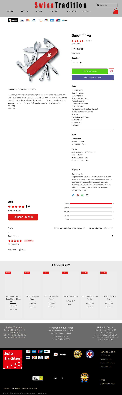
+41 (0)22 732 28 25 (16, 335)
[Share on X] (86, 195)
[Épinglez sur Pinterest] (77, 195)
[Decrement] (73, 62)
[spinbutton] (77, 62)
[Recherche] (106, 5)
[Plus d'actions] (112, 236)
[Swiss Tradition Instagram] (62, 378)
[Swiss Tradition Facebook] (66, 378)
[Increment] (80, 62)
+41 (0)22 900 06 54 (107, 335)
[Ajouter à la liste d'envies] (111, 71)
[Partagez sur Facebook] (73, 195)
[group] (61, 294)
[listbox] (86, 11)
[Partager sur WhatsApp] (82, 195)
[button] (86, 11)
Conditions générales (10, 389)
